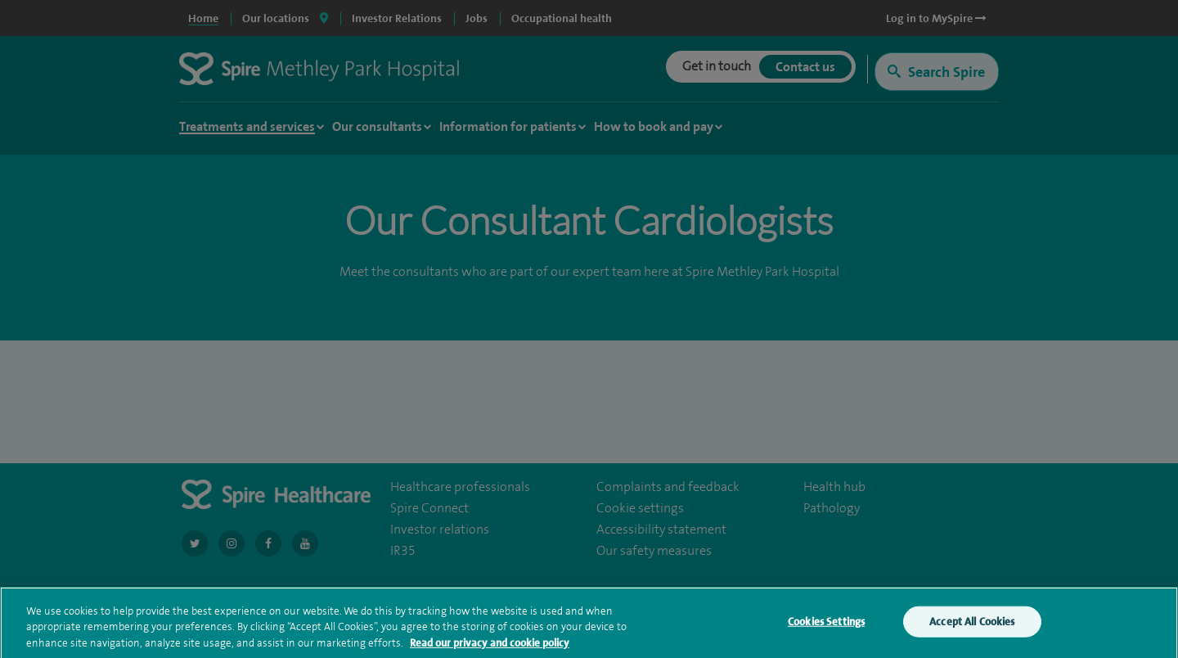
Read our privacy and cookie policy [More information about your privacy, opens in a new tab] (489, 646)
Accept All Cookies (971, 625)
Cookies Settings (826, 625)
